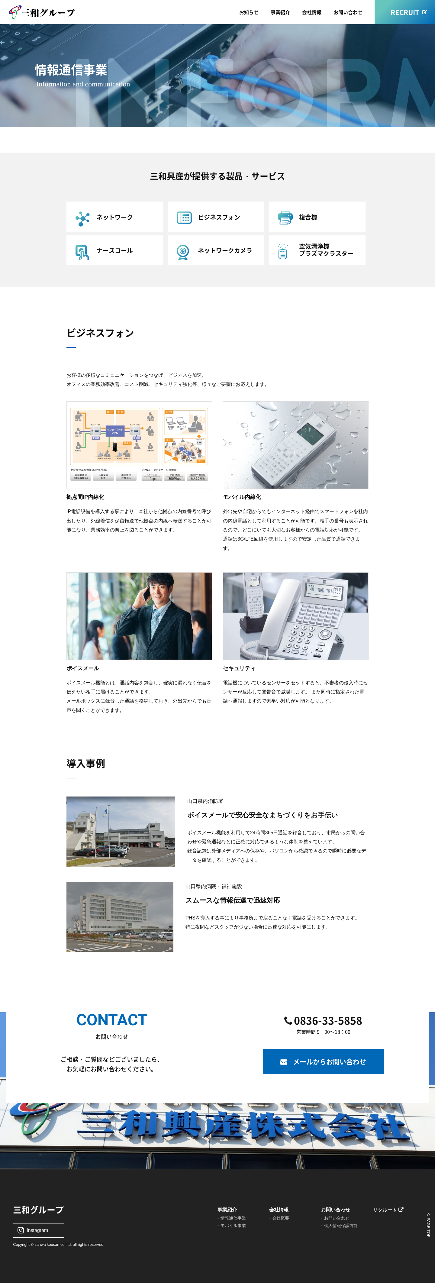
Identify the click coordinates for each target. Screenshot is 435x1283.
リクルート (385, 1210)
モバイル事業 (233, 1225)
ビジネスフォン (219, 217)
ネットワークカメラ (225, 250)
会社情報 (311, 12)
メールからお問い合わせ (329, 1061)
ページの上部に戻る (428, 1225)
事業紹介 (280, 12)
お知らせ (249, 12)
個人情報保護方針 (341, 1225)
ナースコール (115, 250)
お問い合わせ (348, 12)
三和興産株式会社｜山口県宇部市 (49, 12)
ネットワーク (115, 217)
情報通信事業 (233, 1218)
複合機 (308, 217)
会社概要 (280, 1218)
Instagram (37, 1230)
